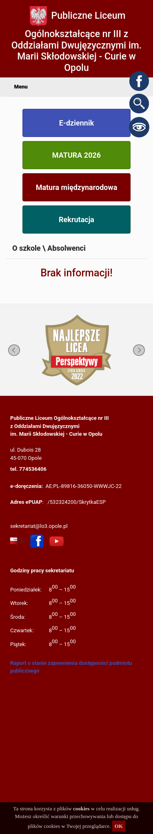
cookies (81, 808)
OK (119, 826)
